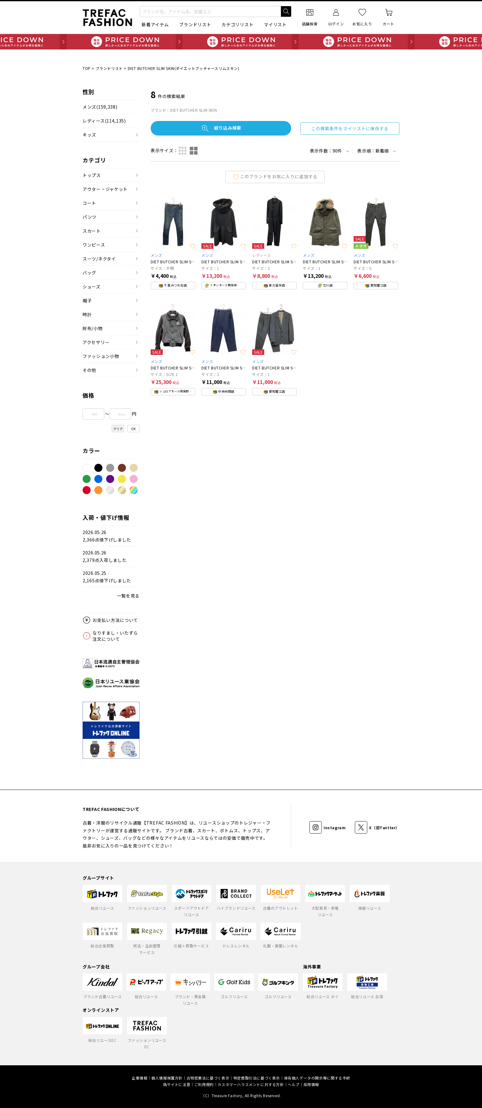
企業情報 (139, 1077)
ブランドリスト (195, 24)
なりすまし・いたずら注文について (115, 636)
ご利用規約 (204, 1084)
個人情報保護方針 (167, 1077)
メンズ (100, 107)
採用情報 (311, 1084)
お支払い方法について (115, 620)
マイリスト (275, 24)
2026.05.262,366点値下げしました (107, 536)
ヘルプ (293, 1084)
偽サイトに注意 (176, 1084)
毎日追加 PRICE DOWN (241, 42)
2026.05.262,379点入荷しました (105, 556)
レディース (104, 121)
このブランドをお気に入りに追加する (275, 176)
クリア (118, 428)
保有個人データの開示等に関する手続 (317, 1077)
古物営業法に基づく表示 (208, 1077)
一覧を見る (128, 596)
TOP (87, 68)
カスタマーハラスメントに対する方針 (250, 1084)
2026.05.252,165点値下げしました (107, 577)
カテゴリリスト (237, 24)
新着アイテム (155, 24)
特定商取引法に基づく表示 (256, 1077)
